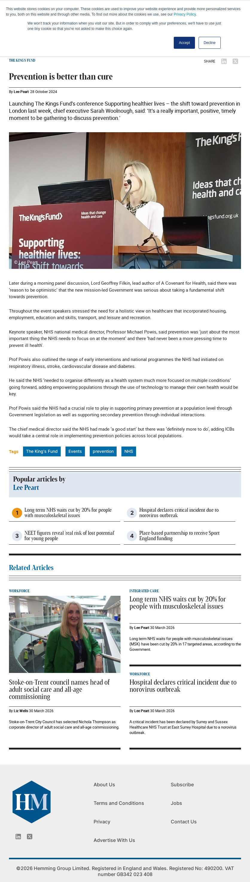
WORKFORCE (19, 591)
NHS (128, 451)
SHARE (209, 61)
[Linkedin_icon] (18, 836)
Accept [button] (184, 43)
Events (75, 451)
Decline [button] (210, 43)
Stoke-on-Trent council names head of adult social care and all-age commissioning (59, 689)
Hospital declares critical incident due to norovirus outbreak (179, 513)
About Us (104, 784)
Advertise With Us (114, 840)
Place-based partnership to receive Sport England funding (179, 536)
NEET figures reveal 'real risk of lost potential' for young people (70, 536)
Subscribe (182, 784)
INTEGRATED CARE (143, 591)
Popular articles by (39, 479)
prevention (103, 451)
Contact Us (184, 822)
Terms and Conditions (119, 803)
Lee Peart (21, 91)
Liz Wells (21, 710)
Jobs (176, 803)
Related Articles (31, 568)
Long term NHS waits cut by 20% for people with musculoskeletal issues (68, 513)
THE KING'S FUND (22, 60)
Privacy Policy (185, 14)
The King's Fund (42, 451)
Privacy (102, 822)
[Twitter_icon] (29, 836)
